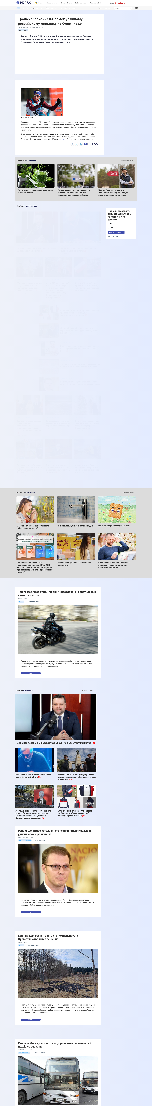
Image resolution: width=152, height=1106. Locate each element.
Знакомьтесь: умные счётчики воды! (75, 396)
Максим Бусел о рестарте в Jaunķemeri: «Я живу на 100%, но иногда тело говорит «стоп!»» (113, 192)
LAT (18, 8)
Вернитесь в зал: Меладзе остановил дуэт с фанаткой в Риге (33, 581)
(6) (43, 602)
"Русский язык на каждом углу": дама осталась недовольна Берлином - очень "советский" (77, 582)
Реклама (107, 8)
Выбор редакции (81, 3)
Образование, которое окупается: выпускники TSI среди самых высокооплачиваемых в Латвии (74, 192)
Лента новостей (52, 3)
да (111, 223)
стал (65, 139)
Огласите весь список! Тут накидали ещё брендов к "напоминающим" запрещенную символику (75, 597)
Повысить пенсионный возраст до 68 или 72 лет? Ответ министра (53, 569)
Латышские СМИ (95, 3)
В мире (39, 3)
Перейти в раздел (127, 160)
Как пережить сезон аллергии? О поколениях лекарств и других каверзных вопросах (114, 435)
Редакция (101, 8)
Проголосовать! (116, 232)
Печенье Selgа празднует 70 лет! (114, 396)
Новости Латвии (66, 3)
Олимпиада (23, 30)
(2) (93, 569)
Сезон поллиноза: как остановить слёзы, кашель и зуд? (33, 421)
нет (111, 228)
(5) (70, 585)
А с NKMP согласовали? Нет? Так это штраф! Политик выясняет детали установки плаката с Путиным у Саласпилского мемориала (33, 598)
